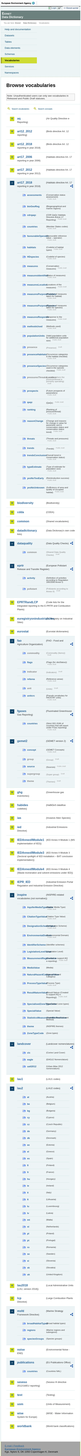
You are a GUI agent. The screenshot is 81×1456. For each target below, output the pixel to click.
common (23, 521)
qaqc (30, 402)
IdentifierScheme (36, 944)
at (28, 1097)
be (28, 1104)
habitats (31, 247)
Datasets (9, 35)
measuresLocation (36, 284)
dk (28, 1138)
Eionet (18, 23)
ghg (19, 792)
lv (28, 1213)
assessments (34, 195)
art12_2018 (24, 144)
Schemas (10, 54)
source (31, 766)
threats (31, 438)
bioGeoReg (33, 206)
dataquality (24, 543)
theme (30, 1026)
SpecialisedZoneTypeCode (36, 1004)
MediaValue (33, 967)
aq (19, 118)
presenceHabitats (36, 354)
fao (19, 640)
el (28, 1151)
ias (19, 817)
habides (22, 805)
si (28, 1260)
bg (28, 1110)
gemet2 (22, 741)
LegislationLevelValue (36, 951)
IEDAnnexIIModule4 (30, 869)
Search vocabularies (20, 109)
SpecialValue (34, 1010)
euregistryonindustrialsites (31, 618)
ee (28, 1145)
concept (31, 749)
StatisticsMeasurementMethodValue (36, 1017)
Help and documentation (18, 29)
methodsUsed (34, 326)
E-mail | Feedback (14, 1445)
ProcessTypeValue (36, 983)
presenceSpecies (36, 366)
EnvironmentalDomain (36, 935)
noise (21, 1349)
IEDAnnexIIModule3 (30, 852)
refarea (31, 679)
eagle (30, 1059)
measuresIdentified (36, 275)
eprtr (20, 565)
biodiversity (25, 502)
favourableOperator (36, 236)
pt (28, 1240)
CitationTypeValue (36, 916)
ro (28, 1247)
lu (28, 1206)
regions (31, 1330)
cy (28, 1117)
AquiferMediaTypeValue (36, 907)
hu (28, 1179)
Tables (8, 41)
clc (28, 1052)
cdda (20, 512)
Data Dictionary (29, 23)
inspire (22, 894)
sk (28, 1267)
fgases (21, 711)
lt (28, 1199)
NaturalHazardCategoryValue (36, 974)
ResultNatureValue (36, 992)
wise (20, 1413)
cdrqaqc (31, 215)
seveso (22, 1382)
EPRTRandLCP (27, 602)
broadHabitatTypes (36, 1323)
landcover (24, 1043)
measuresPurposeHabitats (36, 294)
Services (9, 66)
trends (30, 448)
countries (32, 226)
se (28, 1254)
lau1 (20, 1079)
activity (31, 578)
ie (28, 1185)
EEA (19, 3)
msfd (20, 1311)
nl (28, 1226)
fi (28, 1165)
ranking (31, 409)
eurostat (23, 631)
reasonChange (35, 421)
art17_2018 (24, 182)
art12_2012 (24, 131)
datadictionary (27, 530)
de (28, 1131)
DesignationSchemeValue (36, 926)
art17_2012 (24, 169)
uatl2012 (31, 1066)
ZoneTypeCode (35, 1033)
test (19, 1394)
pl (28, 1233)
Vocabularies (12, 60)
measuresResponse (36, 317)
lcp (19, 1298)
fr (28, 1172)
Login (54, 8)
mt (28, 1219)
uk (28, 1274)
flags (30, 662)
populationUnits (36, 335)
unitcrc (31, 695)
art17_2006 (24, 156)
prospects (32, 390)
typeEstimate (34, 466)
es (28, 1158)
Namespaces (12, 72)
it (28, 1192)
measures (32, 266)
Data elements (12, 48)
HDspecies (33, 256)
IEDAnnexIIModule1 (30, 839)
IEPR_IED (23, 881)
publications (25, 1362)
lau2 (20, 1088)
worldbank (24, 1426)
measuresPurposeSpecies (36, 305)
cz (28, 1124)
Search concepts (45, 109)
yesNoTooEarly (35, 478)
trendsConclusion (36, 455)
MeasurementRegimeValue (36, 958)
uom (20, 1404)
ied (19, 827)
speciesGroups (35, 1338)
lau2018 (22, 1285)
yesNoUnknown (35, 487)
